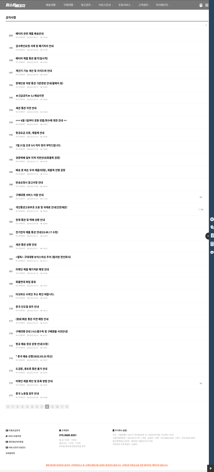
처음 (8, 407)
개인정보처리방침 (14, 442)
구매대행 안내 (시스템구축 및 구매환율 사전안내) (42, 332)
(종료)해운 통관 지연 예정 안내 (32, 319)
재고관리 (83, 5)
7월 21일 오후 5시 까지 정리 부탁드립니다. (38, 146)
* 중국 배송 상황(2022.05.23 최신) (34, 357)
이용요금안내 (13, 430)
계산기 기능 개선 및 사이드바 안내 (34, 71)
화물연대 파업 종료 (26, 282)
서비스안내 (101, 5)
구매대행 (65, 5)
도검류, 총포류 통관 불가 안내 (31, 369)
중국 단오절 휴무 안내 (27, 307)
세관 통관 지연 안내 (26, 108)
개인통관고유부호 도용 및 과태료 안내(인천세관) (41, 208)
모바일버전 (10, 453)
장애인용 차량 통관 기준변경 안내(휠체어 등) (39, 83)
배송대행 (48, 5)
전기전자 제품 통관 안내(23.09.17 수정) (37, 232)
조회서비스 (121, 5)
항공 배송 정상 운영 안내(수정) (32, 344)
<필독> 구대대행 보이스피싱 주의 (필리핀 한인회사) (43, 257)
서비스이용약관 (13, 436)
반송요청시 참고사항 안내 (29, 183)
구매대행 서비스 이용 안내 (30, 195)
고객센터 (140, 5)
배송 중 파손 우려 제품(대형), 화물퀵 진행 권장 (40, 170)
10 (57, 407)
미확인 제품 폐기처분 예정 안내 (32, 270)
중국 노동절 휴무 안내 (27, 394)
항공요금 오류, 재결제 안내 (30, 133)
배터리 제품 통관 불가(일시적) (32, 59)
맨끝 (67, 407)
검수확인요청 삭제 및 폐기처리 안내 (35, 46)
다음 (62, 407)
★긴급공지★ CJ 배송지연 (30, 96)
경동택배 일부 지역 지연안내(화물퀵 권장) (38, 158)
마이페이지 (159, 5)
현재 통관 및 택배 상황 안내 (30, 220)
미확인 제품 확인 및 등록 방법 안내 (34, 381)
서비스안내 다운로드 (16, 448)
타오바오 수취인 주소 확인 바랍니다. (35, 294)
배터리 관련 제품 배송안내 (30, 34)
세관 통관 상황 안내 (26, 245)
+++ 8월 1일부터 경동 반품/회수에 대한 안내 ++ (41, 121)
